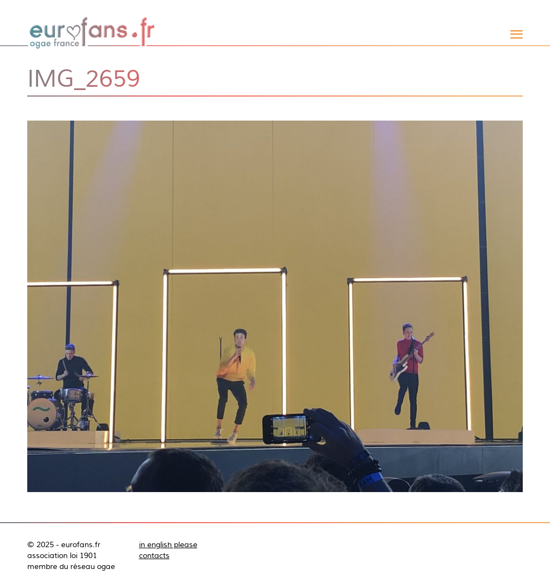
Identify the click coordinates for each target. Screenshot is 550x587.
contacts (154, 555)
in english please (168, 544)
